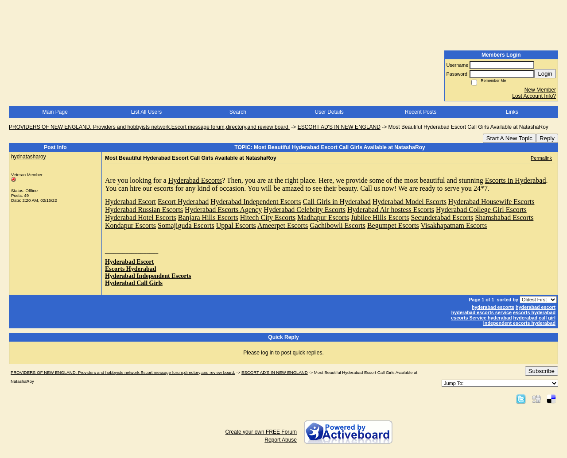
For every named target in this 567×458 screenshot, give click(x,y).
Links (512, 112)
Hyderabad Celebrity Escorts (305, 209)
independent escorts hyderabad (519, 323)
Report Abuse (280, 440)
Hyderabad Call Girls (134, 283)
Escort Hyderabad (183, 201)
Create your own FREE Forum (261, 432)
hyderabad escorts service (481, 312)
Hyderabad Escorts (195, 180)
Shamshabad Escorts (504, 217)
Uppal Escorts (236, 225)
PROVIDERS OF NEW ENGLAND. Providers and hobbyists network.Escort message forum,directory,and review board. (149, 127)
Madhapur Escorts (323, 217)
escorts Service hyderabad (481, 317)
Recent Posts (420, 112)
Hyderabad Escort (130, 201)
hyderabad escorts (493, 307)
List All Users (146, 112)
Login (545, 73)
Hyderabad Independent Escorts (255, 201)
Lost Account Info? (534, 96)
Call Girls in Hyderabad (337, 201)
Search (237, 112)
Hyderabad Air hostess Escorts (390, 209)
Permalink (541, 158)
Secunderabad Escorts (442, 217)
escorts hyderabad (534, 312)
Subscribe (541, 371)
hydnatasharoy (28, 157)
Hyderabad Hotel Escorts (140, 217)
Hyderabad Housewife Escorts (491, 201)
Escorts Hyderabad (130, 269)
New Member (540, 90)
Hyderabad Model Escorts (410, 201)
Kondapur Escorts (130, 225)
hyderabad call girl (534, 317)
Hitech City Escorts (267, 217)
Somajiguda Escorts (186, 225)
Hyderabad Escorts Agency (223, 209)
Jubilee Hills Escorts (380, 217)
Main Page (54, 112)
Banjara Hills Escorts (208, 217)
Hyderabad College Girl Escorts (481, 209)
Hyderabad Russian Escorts (144, 209)
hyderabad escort (535, 307)
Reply (547, 138)
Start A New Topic (509, 138)
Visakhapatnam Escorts (454, 225)
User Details (329, 112)
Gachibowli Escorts (337, 225)
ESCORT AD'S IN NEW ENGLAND (339, 127)
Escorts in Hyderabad (515, 180)
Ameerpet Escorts (282, 225)
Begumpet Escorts (393, 225)
